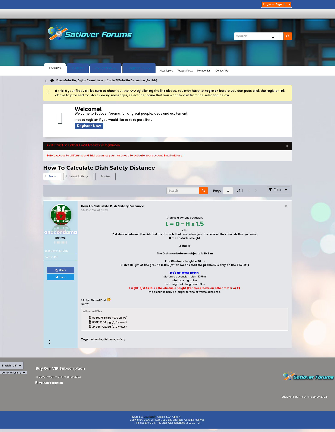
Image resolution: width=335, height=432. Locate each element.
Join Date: (51, 251)
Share (60, 270)
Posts (52, 176)
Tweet (60, 277)
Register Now (89, 126)
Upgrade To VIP (139, 68)
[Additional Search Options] (272, 37)
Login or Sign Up (277, 4)
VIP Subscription (49, 383)
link (147, 120)
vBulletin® (150, 416)
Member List (204, 70)
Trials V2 (78, 68)
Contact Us (222, 70)
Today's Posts (185, 70)
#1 (286, 206)
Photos (105, 176)
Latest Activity (78, 176)
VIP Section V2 (105, 68)
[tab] (52, 176)
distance (109, 339)
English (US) (12, 365)
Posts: (49, 257)
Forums (55, 68)
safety (120, 339)
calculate (96, 339)
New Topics (166, 70)
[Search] (258, 36)
